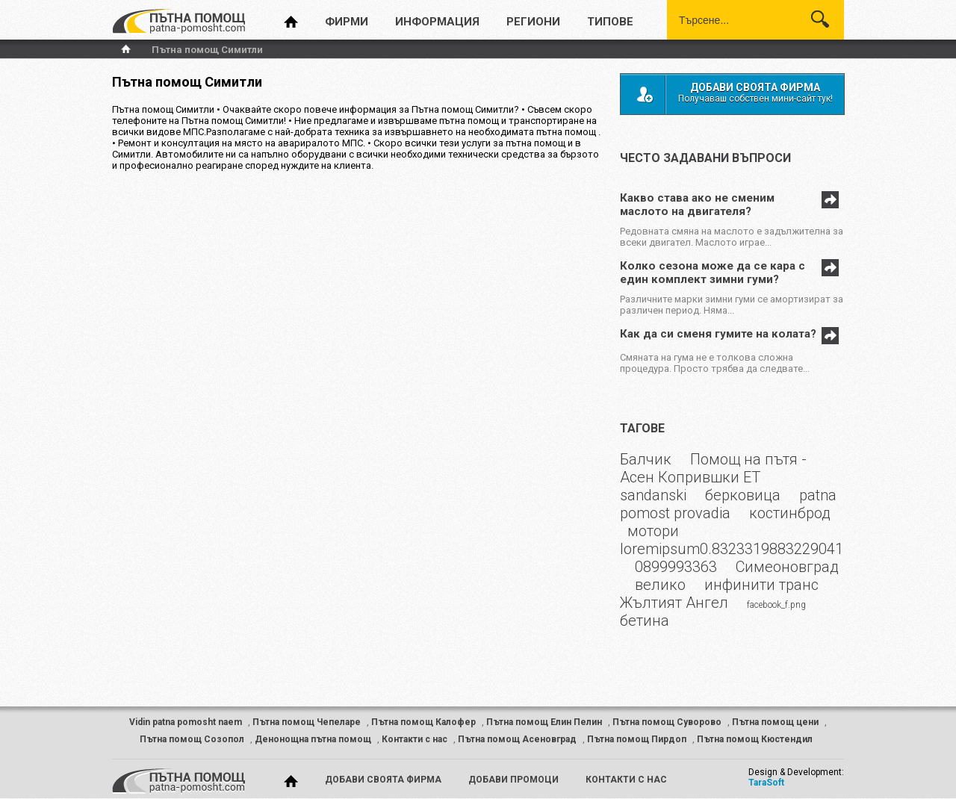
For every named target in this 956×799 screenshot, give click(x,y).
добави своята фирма (383, 779)
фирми (346, 21)
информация (437, 21)
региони (533, 21)
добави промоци (513, 779)
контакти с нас (626, 779)
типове (610, 21)
